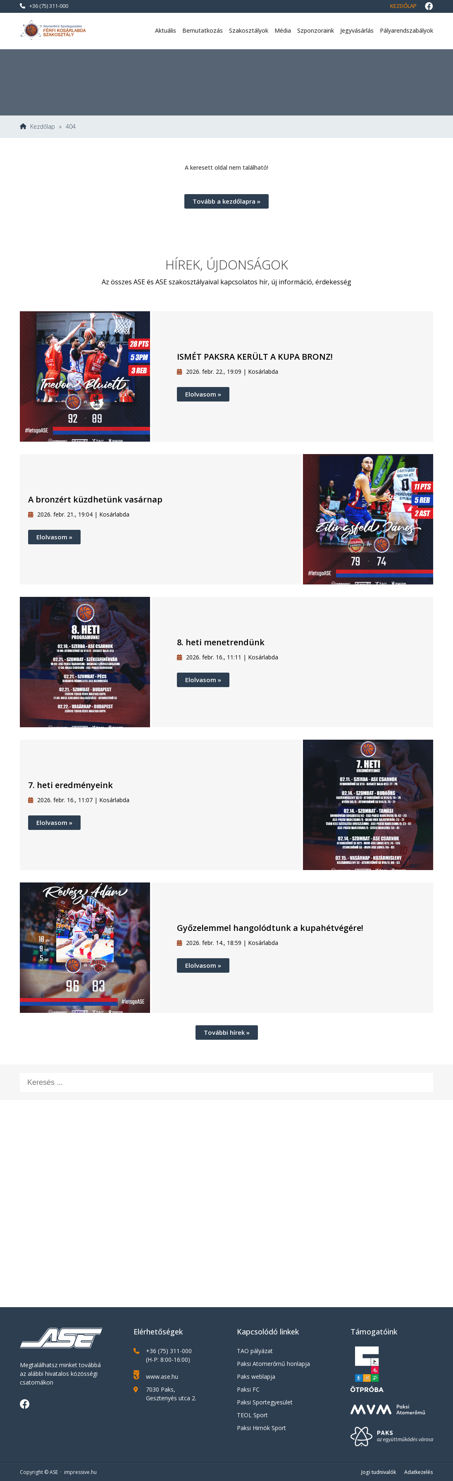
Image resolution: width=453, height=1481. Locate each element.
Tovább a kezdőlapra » (226, 201)
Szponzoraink (315, 30)
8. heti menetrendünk (221, 642)
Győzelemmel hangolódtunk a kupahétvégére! (270, 927)
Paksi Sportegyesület (265, 1402)
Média (282, 30)
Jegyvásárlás (357, 30)
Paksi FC (248, 1389)
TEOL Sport (252, 1415)
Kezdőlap (403, 6)
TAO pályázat (255, 1351)
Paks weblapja (256, 1376)
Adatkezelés (418, 1472)
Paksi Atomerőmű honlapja (273, 1364)
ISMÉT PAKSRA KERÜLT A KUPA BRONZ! (255, 356)
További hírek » (227, 1032)
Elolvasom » (203, 394)
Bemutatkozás (202, 30)
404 (71, 127)
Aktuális (165, 30)
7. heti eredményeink (70, 785)
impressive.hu (80, 1472)
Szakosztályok (248, 30)
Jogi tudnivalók (378, 1472)
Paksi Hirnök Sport (261, 1428)
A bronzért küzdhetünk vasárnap (95, 499)
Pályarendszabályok (406, 30)
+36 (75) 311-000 (44, 6)
